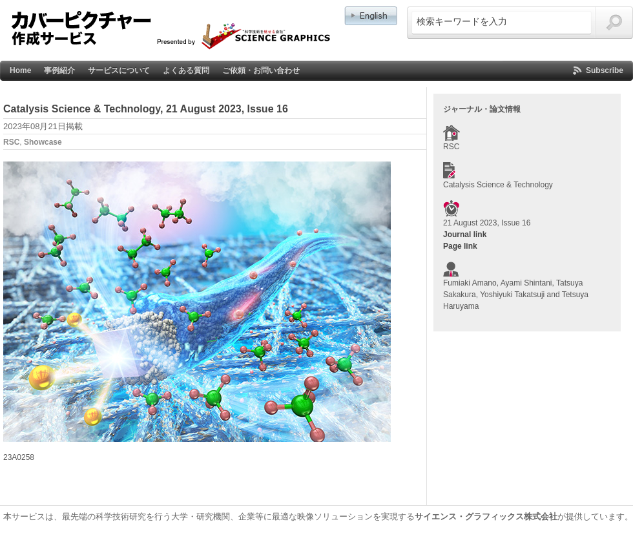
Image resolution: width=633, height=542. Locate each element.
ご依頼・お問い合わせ (261, 70)
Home (20, 70)
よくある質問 (186, 70)
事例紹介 (59, 70)
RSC (11, 142)
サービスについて (119, 70)
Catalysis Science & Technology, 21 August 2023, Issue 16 (145, 108)
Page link (460, 246)
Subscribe (604, 70)
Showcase (43, 142)
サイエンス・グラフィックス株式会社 (486, 516)
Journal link (464, 234)
